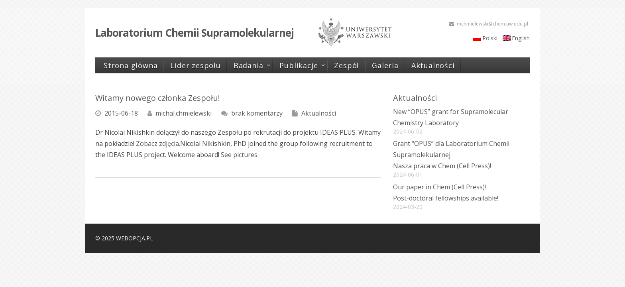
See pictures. (240, 154)
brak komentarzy (252, 113)
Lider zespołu (195, 65)
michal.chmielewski (179, 113)
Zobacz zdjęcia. (158, 143)
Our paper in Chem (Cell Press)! (439, 187)
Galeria (385, 65)
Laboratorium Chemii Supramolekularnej (194, 33)
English (521, 38)
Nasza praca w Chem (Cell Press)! (442, 165)
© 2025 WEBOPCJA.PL (124, 238)
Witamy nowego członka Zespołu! (157, 97)
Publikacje (298, 65)
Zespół (346, 65)
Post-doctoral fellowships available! (445, 198)
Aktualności (433, 65)
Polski (489, 38)
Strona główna (130, 65)
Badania (248, 65)
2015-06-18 (116, 113)
